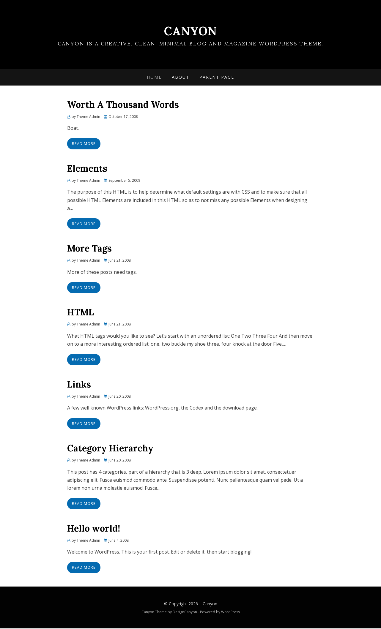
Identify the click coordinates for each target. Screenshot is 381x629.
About (180, 77)
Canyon (190, 31)
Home (154, 77)
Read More (84, 143)
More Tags (89, 248)
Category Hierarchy (110, 448)
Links (79, 384)
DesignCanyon (185, 612)
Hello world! (93, 528)
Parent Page (216, 77)
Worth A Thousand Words (123, 104)
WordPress (230, 612)
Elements (87, 168)
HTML (80, 312)
